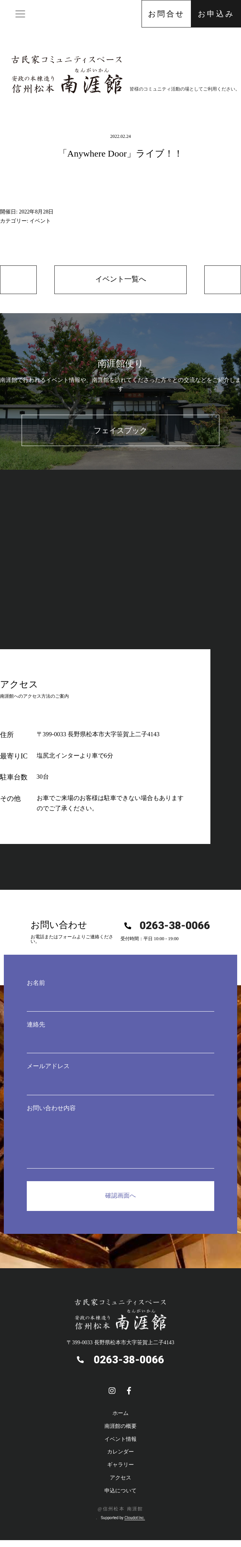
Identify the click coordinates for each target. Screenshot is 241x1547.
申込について (120, 1492)
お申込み (216, 14)
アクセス (120, 1479)
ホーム (120, 1414)
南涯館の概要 (120, 1427)
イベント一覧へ (120, 280)
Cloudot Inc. (134, 1519)
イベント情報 (120, 1440)
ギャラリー (120, 1466)
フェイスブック (120, 431)
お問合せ (166, 14)
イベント (40, 221)
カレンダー (120, 1453)
